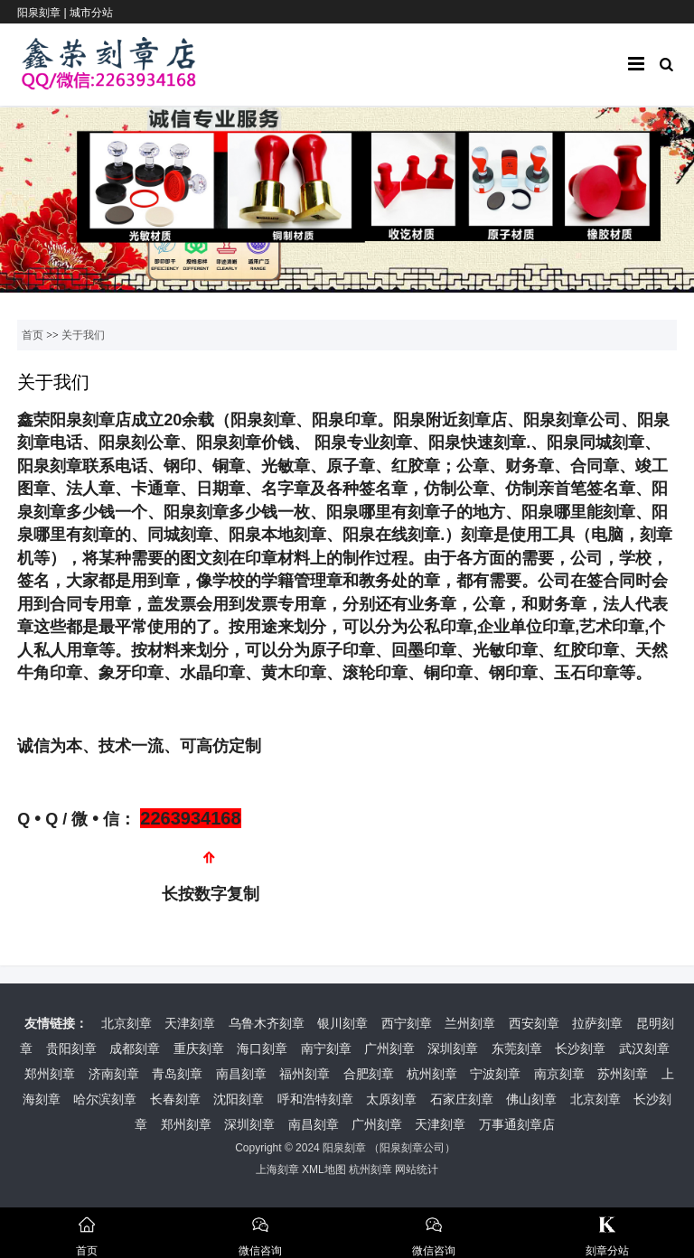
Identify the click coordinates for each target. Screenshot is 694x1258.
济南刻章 (114, 1074)
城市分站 (91, 12)
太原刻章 (391, 1099)
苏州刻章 (622, 1074)
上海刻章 (277, 1169)
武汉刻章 (644, 1048)
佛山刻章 (531, 1099)
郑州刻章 (49, 1074)
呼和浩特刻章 (315, 1099)
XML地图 (324, 1169)
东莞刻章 (517, 1048)
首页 (32, 335)
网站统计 (416, 1169)
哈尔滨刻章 (104, 1099)
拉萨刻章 (597, 1023)
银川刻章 (342, 1023)
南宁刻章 (326, 1048)
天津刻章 (189, 1023)
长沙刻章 (580, 1048)
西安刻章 (534, 1023)
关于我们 (83, 335)
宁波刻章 (495, 1074)
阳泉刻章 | (43, 12)
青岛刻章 (177, 1074)
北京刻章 (126, 1023)
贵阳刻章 (71, 1048)
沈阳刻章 (238, 1099)
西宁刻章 (406, 1023)
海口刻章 (262, 1048)
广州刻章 (389, 1048)
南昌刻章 (241, 1074)
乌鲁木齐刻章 (267, 1023)
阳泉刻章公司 (412, 1148)
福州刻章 (304, 1074)
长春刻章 (175, 1099)
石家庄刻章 (461, 1099)
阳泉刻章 (344, 1148)
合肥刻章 (368, 1074)
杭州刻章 (432, 1074)
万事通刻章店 (517, 1124)
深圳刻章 (452, 1048)
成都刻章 (134, 1048)
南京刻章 (559, 1074)
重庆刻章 (199, 1048)
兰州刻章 (470, 1023)
